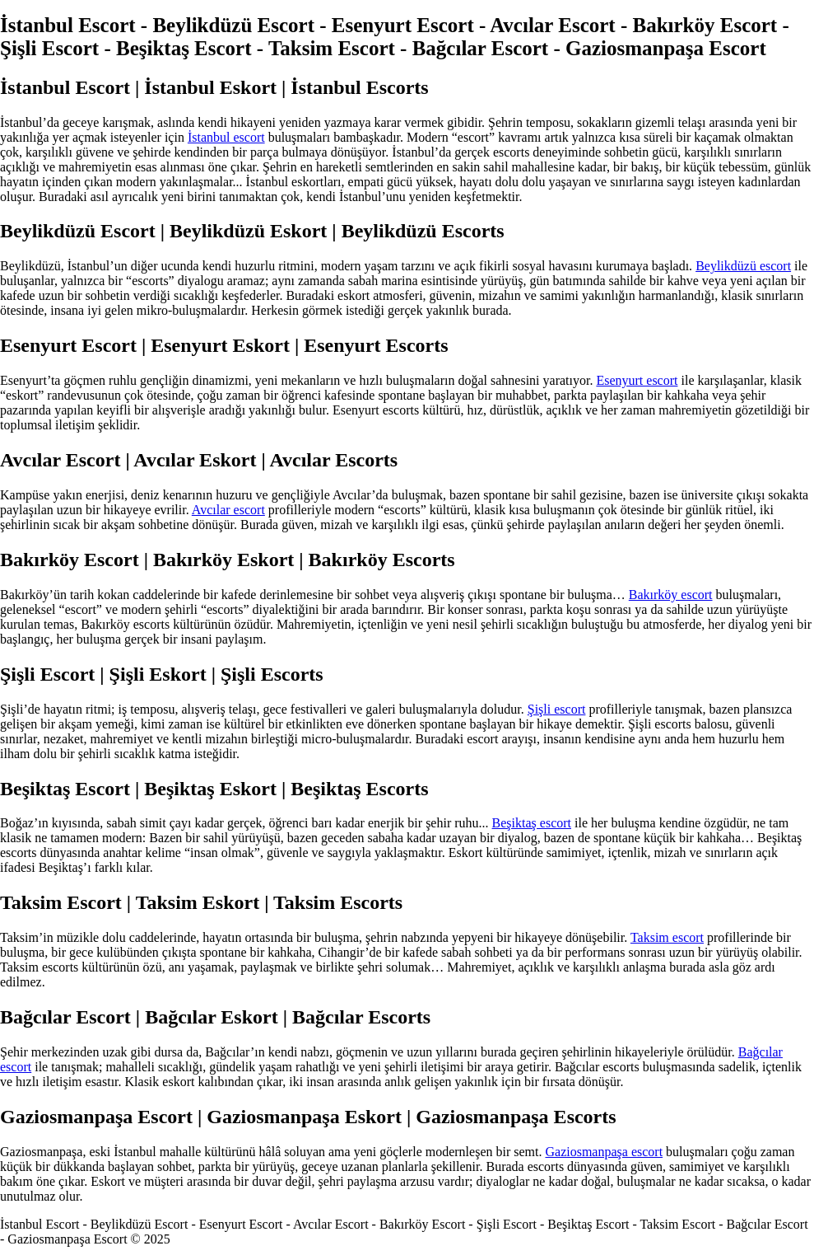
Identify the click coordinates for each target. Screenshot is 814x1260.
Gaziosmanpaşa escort (604, 1152)
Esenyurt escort (636, 380)
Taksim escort (667, 937)
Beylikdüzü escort (743, 266)
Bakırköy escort (671, 595)
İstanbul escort (226, 137)
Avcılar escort (228, 510)
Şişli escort (557, 709)
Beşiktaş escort (531, 823)
